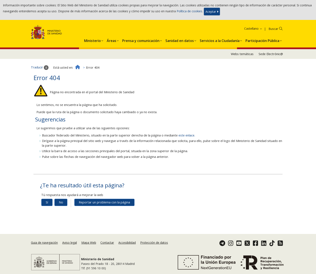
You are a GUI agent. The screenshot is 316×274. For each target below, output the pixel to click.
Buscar (273, 29)
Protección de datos (154, 243)
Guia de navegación (44, 243)
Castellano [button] (253, 28)
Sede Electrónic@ (271, 54)
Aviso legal (69, 243)
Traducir (40, 67)
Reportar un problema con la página (104, 202)
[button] (92, 39)
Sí (47, 202)
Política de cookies (189, 11)
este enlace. (187, 135)
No (61, 202)
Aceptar (211, 12)
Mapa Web (88, 243)
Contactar (107, 243)
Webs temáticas (242, 54)
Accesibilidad (127, 243)
